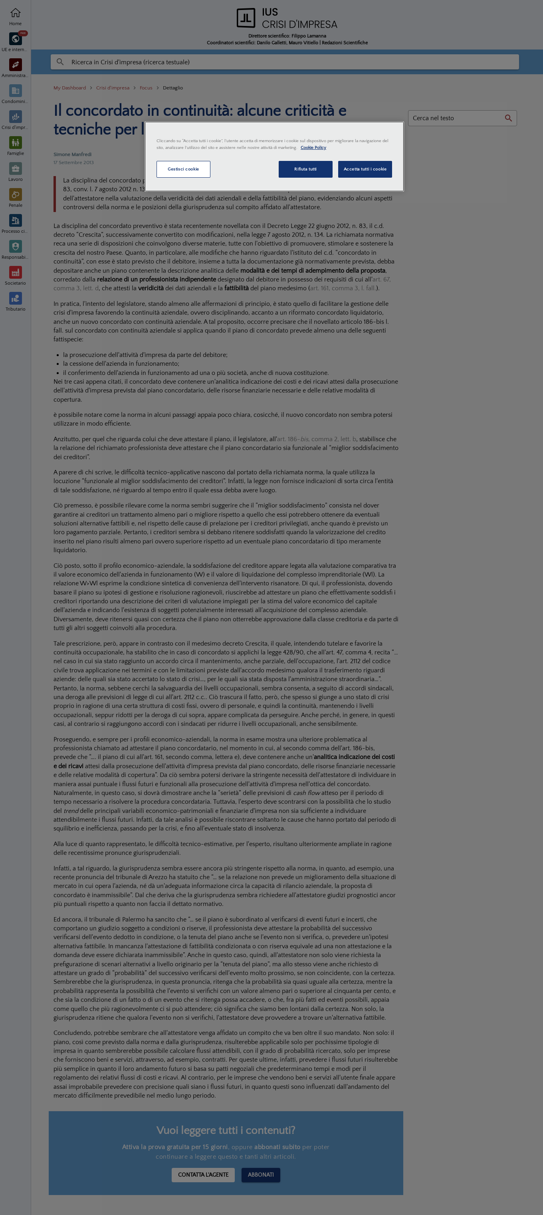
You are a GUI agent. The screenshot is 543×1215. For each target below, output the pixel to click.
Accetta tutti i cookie (365, 169)
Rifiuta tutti (305, 169)
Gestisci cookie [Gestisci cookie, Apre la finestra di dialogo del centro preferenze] (183, 169)
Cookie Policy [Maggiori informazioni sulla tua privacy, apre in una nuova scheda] (313, 147)
